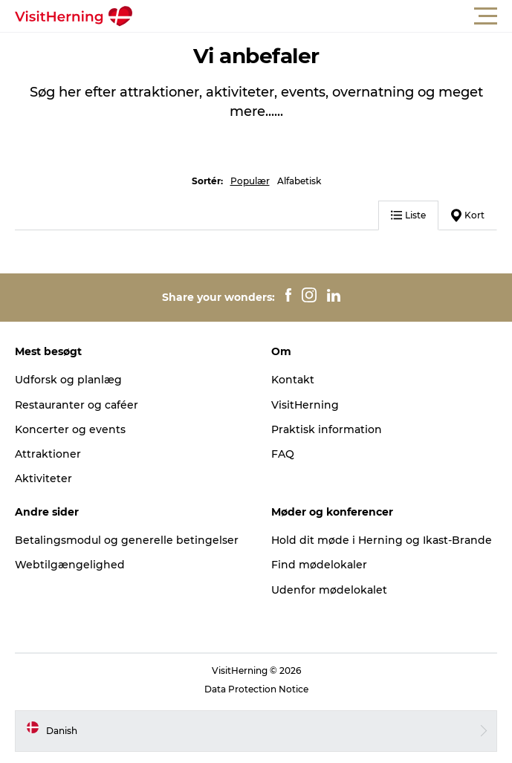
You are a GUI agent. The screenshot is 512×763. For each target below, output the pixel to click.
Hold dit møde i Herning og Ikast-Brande (381, 540)
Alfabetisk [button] (299, 180)
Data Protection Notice (256, 689)
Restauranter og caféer (76, 405)
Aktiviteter (43, 478)
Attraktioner (48, 454)
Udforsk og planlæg (68, 379)
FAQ (282, 454)
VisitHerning (305, 405)
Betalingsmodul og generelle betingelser (127, 540)
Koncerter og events (70, 429)
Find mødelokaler (319, 564)
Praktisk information (326, 429)
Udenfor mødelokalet (329, 590)
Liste (408, 215)
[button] (323, 16)
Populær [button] (250, 180)
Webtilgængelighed (70, 564)
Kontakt (292, 379)
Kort (468, 215)
